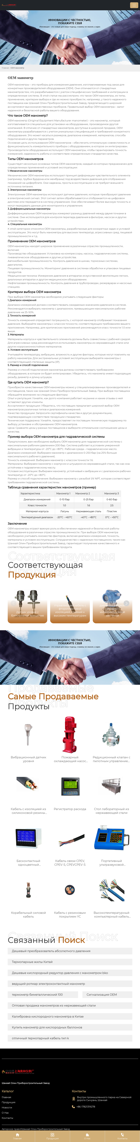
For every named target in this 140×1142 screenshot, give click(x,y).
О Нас (87, 1136)
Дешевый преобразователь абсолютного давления (51, 951)
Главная (5, 68)
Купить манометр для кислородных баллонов (47, 1027)
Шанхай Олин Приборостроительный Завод (67, 390)
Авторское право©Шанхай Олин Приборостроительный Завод (36, 1129)
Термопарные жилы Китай (32, 962)
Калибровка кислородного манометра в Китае (48, 1016)
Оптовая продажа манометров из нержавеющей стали (54, 1005)
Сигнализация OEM (102, 994)
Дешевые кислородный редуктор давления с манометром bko (60, 973)
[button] (126, 603)
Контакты (122, 1136)
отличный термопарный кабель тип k (40, 1038)
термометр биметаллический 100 (37, 994)
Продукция (52, 1136)
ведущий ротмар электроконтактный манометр (48, 984)
